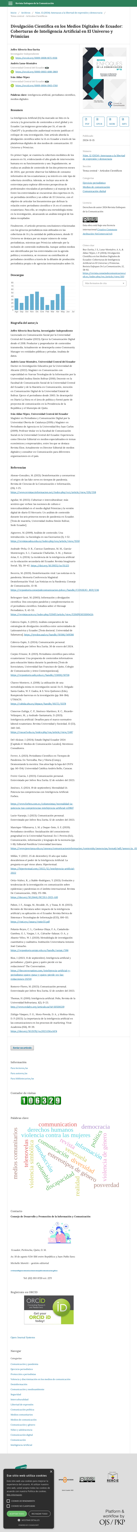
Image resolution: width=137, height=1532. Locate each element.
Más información (14, 1494)
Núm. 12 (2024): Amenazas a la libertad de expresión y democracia (68, 12)
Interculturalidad (19, 1399)
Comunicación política (22, 1409)
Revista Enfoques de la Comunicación (35, 3)
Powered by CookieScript (29, 1525)
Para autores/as (19, 1073)
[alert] (28, 1499)
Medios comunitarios (22, 1414)
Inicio (14, 12)
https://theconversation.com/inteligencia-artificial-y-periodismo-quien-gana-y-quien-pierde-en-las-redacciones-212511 (41, 974)
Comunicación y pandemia (24, 1364)
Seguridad (16, 1394)
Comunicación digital (94, 191)
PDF (87, 123)
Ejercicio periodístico (94, 182)
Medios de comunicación (96, 187)
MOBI (112, 123)
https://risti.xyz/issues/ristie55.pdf (30, 921)
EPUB (99, 123)
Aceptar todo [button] (17, 1513)
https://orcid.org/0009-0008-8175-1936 (36, 57)
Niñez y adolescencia (21, 1429)
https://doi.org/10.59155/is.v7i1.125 (50, 565)
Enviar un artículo (22, 1047)
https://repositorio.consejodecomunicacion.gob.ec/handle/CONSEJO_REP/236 (55, 589)
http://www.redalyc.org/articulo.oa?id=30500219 (37, 1006)
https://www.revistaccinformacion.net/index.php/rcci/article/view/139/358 (53, 492)
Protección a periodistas (23, 1374)
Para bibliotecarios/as (22, 1078)
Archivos (25, 12)
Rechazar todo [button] (40, 1513)
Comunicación (18, 1440)
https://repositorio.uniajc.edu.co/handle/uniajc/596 (39, 950)
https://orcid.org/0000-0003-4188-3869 (37, 71)
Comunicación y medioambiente (27, 1389)
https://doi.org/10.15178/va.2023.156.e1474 (34, 1031)
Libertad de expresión (22, 1404)
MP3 (124, 123)
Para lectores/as (19, 1068)
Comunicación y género (23, 1424)
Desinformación (19, 1384)
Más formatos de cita (96, 283)
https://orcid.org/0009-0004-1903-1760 (37, 85)
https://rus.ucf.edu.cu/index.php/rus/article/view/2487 (42, 732)
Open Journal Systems (23, 1337)
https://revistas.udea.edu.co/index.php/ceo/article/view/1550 (45, 541)
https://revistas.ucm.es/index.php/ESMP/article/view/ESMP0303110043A (52, 614)
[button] (29, 1520)
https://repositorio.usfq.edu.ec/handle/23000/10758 (40, 675)
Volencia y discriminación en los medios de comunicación (40, 1379)
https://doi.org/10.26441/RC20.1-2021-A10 (34, 897)
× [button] (51, 1472)
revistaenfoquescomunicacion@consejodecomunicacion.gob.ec (34, 1271)
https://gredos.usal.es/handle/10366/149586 (49, 634)
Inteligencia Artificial (21, 1445)
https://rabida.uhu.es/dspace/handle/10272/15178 (38, 703)
